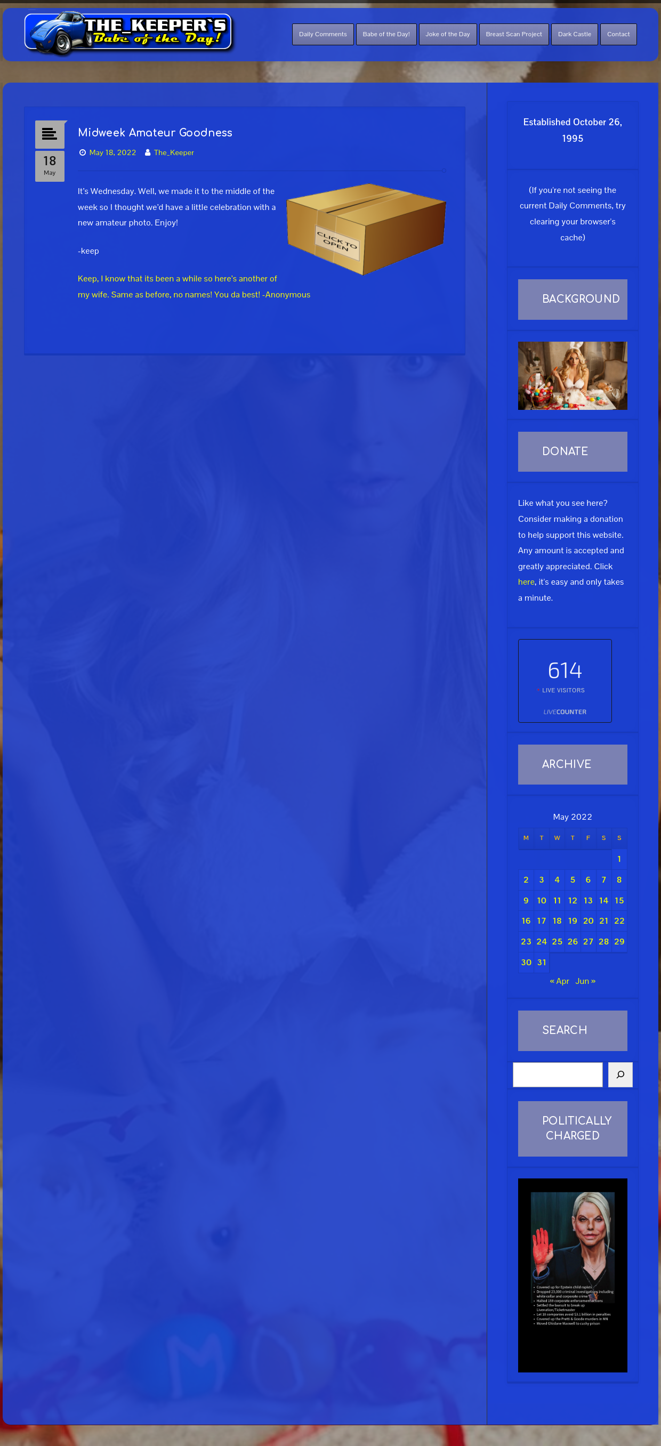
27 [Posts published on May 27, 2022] (588, 941)
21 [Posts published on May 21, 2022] (604, 920)
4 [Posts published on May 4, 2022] (557, 879)
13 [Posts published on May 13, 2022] (588, 900)
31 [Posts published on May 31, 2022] (541, 962)
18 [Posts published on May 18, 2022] (557, 920)
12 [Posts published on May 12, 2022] (573, 900)
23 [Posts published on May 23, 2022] (526, 941)
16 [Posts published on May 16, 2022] (526, 920)
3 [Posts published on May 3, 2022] (541, 879)
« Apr (559, 981)
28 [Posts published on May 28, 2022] (604, 941)
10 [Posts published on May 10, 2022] (541, 900)
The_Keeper (174, 152)
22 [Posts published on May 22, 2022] (619, 920)
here (526, 581)
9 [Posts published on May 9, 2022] (526, 900)
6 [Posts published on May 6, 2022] (588, 879)
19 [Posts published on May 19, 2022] (573, 920)
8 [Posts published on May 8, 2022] (619, 879)
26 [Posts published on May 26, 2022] (573, 941)
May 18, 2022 (113, 152)
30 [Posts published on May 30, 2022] (526, 962)
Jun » (585, 981)
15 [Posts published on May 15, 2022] (619, 900)
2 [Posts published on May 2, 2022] (526, 879)
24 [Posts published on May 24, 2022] (541, 941)
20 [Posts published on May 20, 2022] (588, 920)
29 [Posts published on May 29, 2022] (619, 941)
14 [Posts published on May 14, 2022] (604, 900)
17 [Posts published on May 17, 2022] (541, 920)
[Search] (620, 1075)
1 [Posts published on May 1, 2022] (619, 859)
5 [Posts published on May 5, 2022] (572, 879)
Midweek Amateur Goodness (155, 133)
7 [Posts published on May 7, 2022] (604, 879)
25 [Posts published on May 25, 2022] (557, 941)
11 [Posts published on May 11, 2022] (557, 900)
